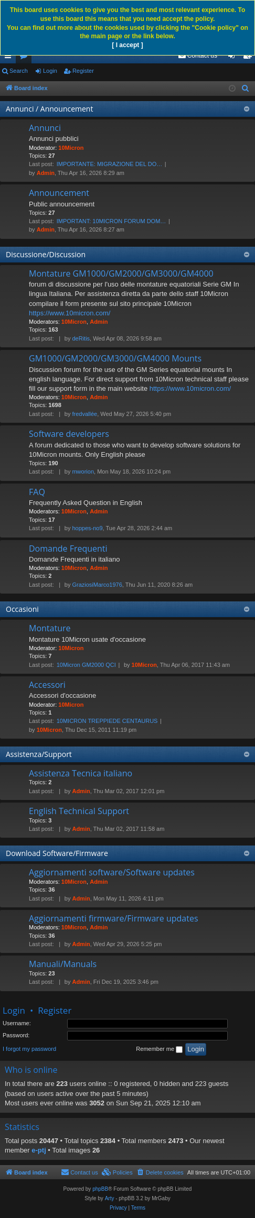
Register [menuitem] (249, 57)
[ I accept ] (127, 45)
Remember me (159, 1049)
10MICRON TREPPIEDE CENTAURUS (107, 721)
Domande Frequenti (68, 548)
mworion (83, 471)
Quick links (10, 57)
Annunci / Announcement (49, 109)
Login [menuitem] (233, 57)
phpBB (100, 1189)
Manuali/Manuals (63, 964)
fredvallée (84, 414)
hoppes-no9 (87, 528)
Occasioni (22, 609)
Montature (49, 628)
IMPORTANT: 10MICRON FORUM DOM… (111, 221)
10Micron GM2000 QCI (86, 665)
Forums (25, 57)
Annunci (45, 128)
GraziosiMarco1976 (97, 584)
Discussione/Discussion (46, 254)
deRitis (81, 338)
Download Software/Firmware (57, 853)
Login (50, 71)
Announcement (59, 193)
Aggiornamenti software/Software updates (112, 872)
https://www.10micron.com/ (69, 313)
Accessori (47, 684)
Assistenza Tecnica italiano (80, 773)
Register (83, 71)
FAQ (37, 492)
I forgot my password (29, 1049)
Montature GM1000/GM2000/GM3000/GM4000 (121, 273)
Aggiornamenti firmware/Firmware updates (113, 918)
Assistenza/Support (39, 754)
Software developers (69, 434)
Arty (109, 1198)
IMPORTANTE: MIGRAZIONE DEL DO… (109, 164)
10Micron (70, 148)
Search (18, 71)
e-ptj (38, 1150)
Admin (46, 173)
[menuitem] (198, 55)
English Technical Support (79, 811)
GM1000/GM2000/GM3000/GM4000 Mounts (115, 358)
